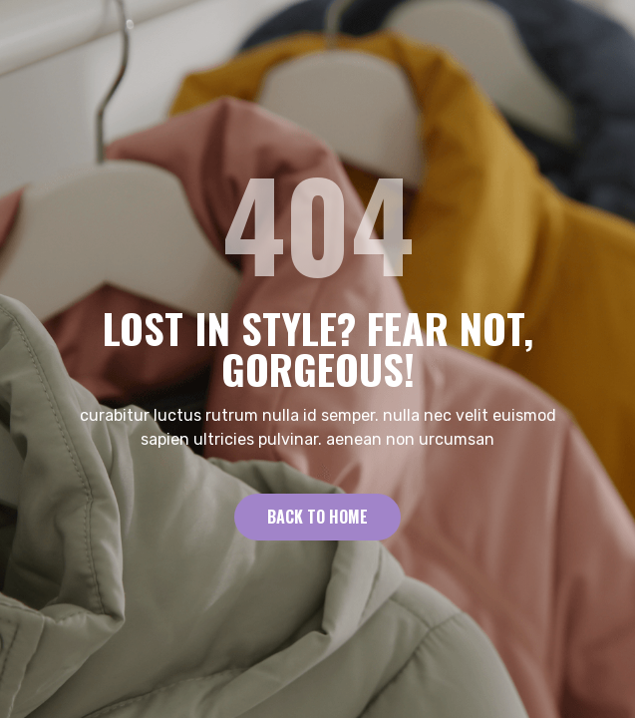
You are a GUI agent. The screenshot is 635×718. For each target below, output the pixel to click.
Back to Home (317, 517)
